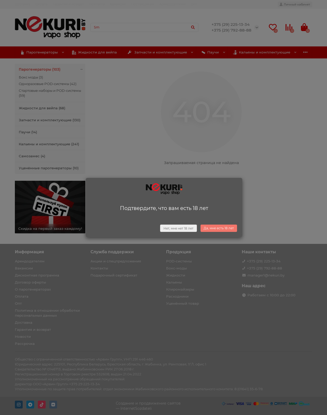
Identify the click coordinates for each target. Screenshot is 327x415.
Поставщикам (142, 4)
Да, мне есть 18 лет (219, 228)
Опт (194, 4)
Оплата (41, 4)
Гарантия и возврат (68, 4)
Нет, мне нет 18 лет (178, 228)
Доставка (22, 4)
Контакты (97, 4)
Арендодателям (172, 4)
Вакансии (118, 4)
